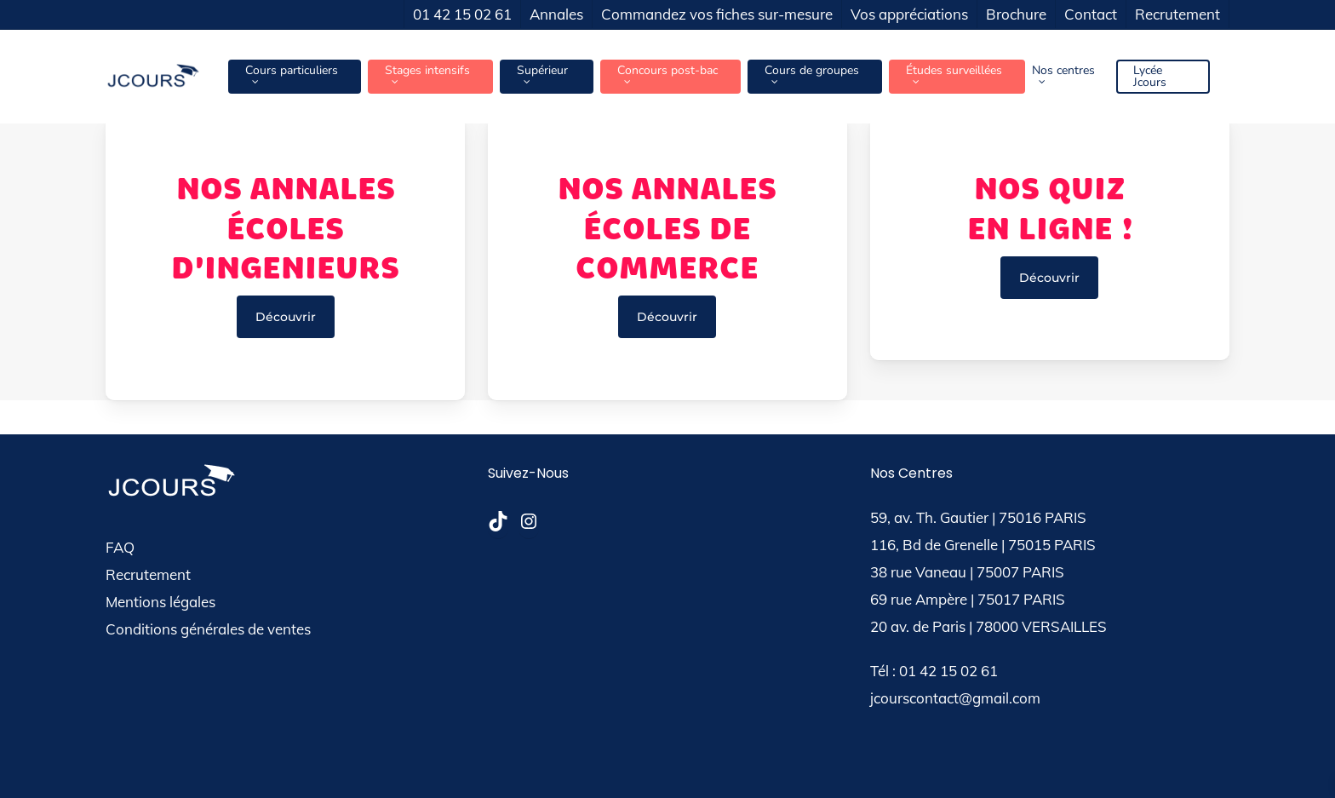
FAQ (120, 547)
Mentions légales (160, 602)
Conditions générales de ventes (208, 629)
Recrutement (148, 574)
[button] (286, 317)
